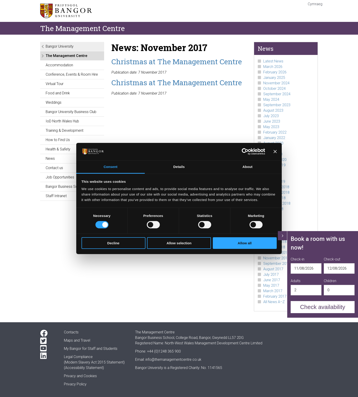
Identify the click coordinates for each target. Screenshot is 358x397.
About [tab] (247, 167)
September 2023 (276, 105)
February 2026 (275, 72)
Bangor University (60, 46)
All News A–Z (274, 302)
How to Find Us (58, 140)
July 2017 (271, 274)
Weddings (53, 102)
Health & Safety (58, 149)
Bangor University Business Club (71, 112)
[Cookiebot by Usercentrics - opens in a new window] (245, 151)
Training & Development (64, 130)
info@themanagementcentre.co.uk (173, 359)
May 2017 (271, 285)
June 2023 (271, 121)
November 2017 (276, 258)
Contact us (54, 168)
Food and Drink (58, 93)
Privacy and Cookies (80, 376)
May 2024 (271, 99)
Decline (113, 243)
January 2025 (274, 77)
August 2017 (273, 269)
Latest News (273, 61)
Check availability (322, 307)
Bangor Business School (65, 186)
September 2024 (276, 94)
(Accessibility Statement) (84, 368)
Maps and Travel (77, 340)
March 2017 (272, 291)
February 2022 (275, 132)
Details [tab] (179, 167)
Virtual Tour (54, 84)
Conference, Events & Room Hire (72, 74)
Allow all (245, 243)
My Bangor (72, 348)
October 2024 (274, 88)
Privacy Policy (75, 384)
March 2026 (272, 66)
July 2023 (271, 116)
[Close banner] (275, 151)
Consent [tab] (111, 167)
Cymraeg (315, 4)
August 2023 (273, 110)
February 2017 (275, 296)
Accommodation (59, 65)
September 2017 (276, 263)
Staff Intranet (56, 196)
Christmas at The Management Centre (176, 61)
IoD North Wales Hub (62, 121)
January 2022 (274, 138)
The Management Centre (66, 56)
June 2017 (271, 280)
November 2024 (276, 83)
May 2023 (271, 127)
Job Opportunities (60, 177)
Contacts (71, 332)
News (50, 158)
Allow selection (178, 243)
